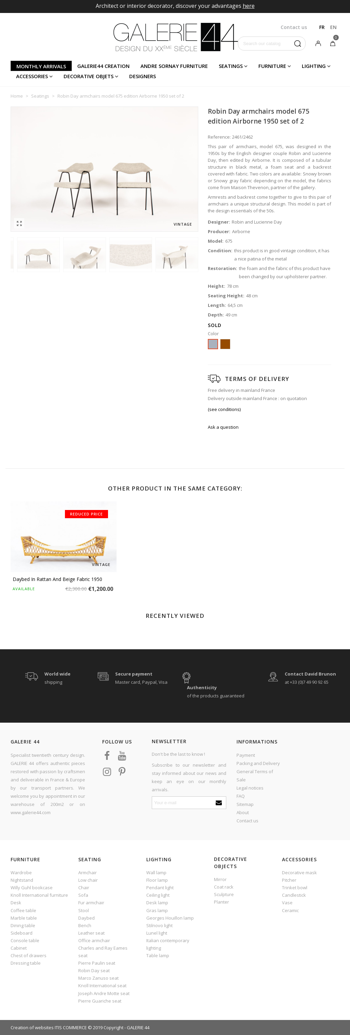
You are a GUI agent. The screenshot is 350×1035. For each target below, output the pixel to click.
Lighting (314, 65)
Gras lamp (157, 910)
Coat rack (223, 887)
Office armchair (94, 940)
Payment (246, 755)
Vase (287, 902)
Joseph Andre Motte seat (104, 993)
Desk (16, 902)
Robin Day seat (94, 970)
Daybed (86, 918)
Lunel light (156, 933)
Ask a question (223, 427)
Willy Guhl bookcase (32, 887)
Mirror (220, 879)
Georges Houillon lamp (170, 918)
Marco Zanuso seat (98, 978)
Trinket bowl (294, 887)
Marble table (24, 918)
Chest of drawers (28, 955)
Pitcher (289, 880)
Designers (142, 76)
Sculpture (224, 894)
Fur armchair (91, 902)
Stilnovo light (159, 925)
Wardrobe (21, 872)
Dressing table (26, 963)
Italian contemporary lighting (167, 944)
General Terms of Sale (255, 775)
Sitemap (245, 804)
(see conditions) (224, 409)
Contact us (247, 821)
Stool (83, 910)
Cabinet (19, 948)
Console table (25, 940)
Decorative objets (88, 76)
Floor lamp (157, 880)
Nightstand (22, 880)
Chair (83, 887)
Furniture (272, 65)
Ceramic (290, 910)
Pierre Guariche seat (99, 1001)
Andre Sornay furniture (174, 65)
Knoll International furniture (39, 895)
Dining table (23, 925)
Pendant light (160, 887)
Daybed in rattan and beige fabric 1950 (57, 579)
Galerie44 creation (103, 65)
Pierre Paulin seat (96, 963)
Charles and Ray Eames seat (102, 952)
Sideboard (21, 933)
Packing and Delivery (258, 763)
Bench (84, 925)
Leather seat (91, 933)
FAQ (241, 796)
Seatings (231, 65)
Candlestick (294, 895)
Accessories (32, 76)
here (249, 6)
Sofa (83, 895)
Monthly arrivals (41, 66)
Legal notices (250, 788)
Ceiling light (158, 895)
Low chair (88, 880)
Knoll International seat (102, 985)
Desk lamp (157, 902)
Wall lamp (156, 872)
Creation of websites (32, 1027)
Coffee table (23, 910)
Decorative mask (299, 872)
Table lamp (157, 955)
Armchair (87, 872)
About (243, 812)
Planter (221, 902)
